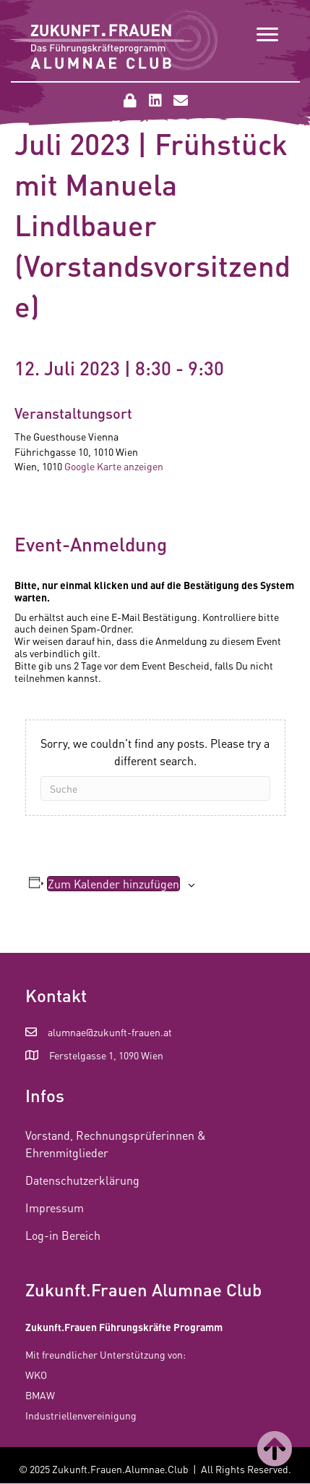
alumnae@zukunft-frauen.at (110, 1031)
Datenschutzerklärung (82, 1180)
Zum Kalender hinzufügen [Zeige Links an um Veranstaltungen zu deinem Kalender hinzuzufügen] (113, 883)
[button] (130, 101)
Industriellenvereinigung (81, 1415)
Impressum (54, 1207)
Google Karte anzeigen (113, 465)
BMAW (40, 1394)
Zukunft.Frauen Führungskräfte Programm (124, 1326)
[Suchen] (155, 788)
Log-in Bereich (62, 1235)
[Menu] (267, 34)
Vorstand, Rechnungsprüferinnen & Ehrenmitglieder (115, 1143)
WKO (36, 1374)
